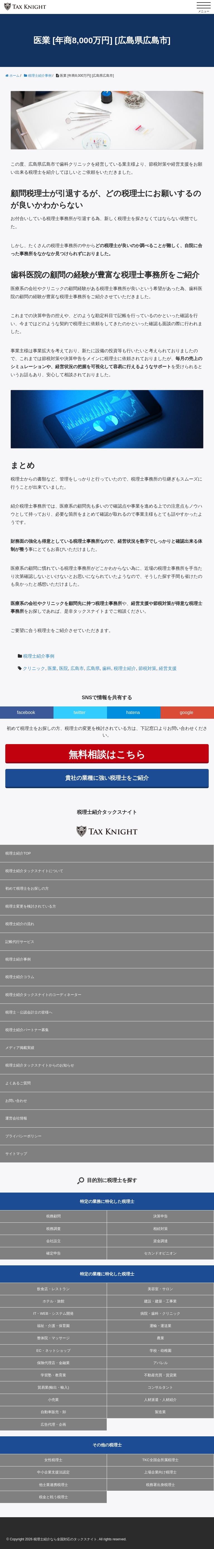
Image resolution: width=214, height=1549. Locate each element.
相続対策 (160, 1229)
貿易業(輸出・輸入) (53, 1387)
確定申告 (53, 1253)
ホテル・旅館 (53, 1301)
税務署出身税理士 (160, 1485)
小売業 (53, 1400)
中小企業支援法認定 (53, 1472)
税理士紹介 (125, 668)
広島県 (93, 668)
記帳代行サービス (19, 942)
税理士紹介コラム (19, 977)
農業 (160, 1338)
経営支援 (168, 668)
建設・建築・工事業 (160, 1301)
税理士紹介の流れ (19, 924)
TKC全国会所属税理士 (160, 1460)
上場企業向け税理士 (160, 1472)
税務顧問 (53, 1216)
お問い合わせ (16, 1101)
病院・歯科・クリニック (160, 1313)
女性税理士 (53, 1460)
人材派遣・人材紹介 (160, 1400)
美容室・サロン (160, 1289)
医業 (52, 668)
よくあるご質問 (18, 1083)
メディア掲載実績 (19, 1048)
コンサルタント (160, 1387)
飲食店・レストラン (53, 1289)
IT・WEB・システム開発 (53, 1313)
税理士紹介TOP (18, 853)
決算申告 (160, 1216)
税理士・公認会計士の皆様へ (28, 1012)
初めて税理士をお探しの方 (27, 888)
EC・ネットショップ (53, 1350)
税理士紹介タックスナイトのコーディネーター (43, 995)
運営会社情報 (16, 1118)
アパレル (160, 1363)
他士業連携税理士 (53, 1485)
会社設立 (53, 1241)
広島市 (77, 668)
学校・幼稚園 (160, 1350)
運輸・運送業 (160, 1326)
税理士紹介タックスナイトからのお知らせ (39, 1065)
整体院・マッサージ (53, 1338)
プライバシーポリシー (23, 1136)
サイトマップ (16, 1154)
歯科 (106, 668)
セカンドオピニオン (160, 1253)
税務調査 (53, 1229)
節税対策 (147, 668)
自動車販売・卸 (53, 1412)
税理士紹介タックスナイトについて (34, 871)
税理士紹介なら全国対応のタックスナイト (65, 1539)
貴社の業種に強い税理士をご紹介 (107, 778)
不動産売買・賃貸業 (160, 1375)
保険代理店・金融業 (53, 1363)
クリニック (34, 668)
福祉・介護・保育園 (53, 1326)
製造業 (160, 1412)
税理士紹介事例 (38, 656)
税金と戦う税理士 (53, 1497)
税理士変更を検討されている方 (30, 906)
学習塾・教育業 (53, 1375)
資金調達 (160, 1241)
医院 (63, 668)
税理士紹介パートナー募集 (27, 1030)
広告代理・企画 (53, 1424)
